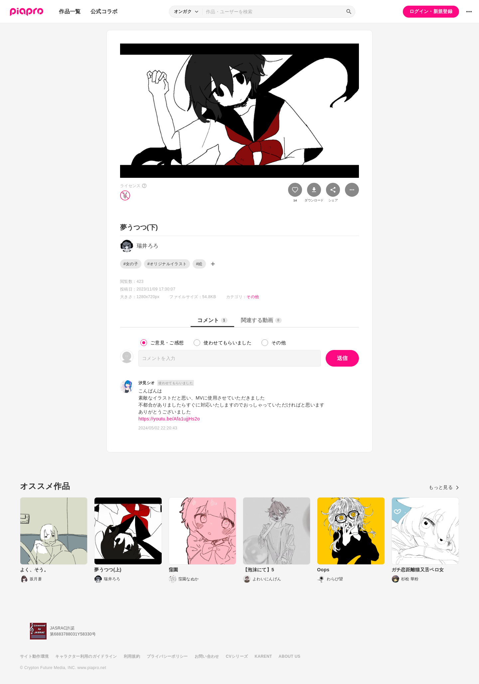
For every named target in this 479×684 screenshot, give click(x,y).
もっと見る (444, 487)
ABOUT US (289, 656)
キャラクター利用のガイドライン (86, 656)
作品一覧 (69, 11)
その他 (252, 296)
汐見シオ (146, 383)
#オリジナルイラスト (167, 264)
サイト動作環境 (34, 656)
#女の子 (130, 264)
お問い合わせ (207, 656)
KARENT (263, 656)
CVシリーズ (237, 656)
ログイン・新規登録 (430, 11)
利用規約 (132, 656)
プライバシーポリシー (167, 656)
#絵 (199, 264)
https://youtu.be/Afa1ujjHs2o (169, 418)
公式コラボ (104, 11)
